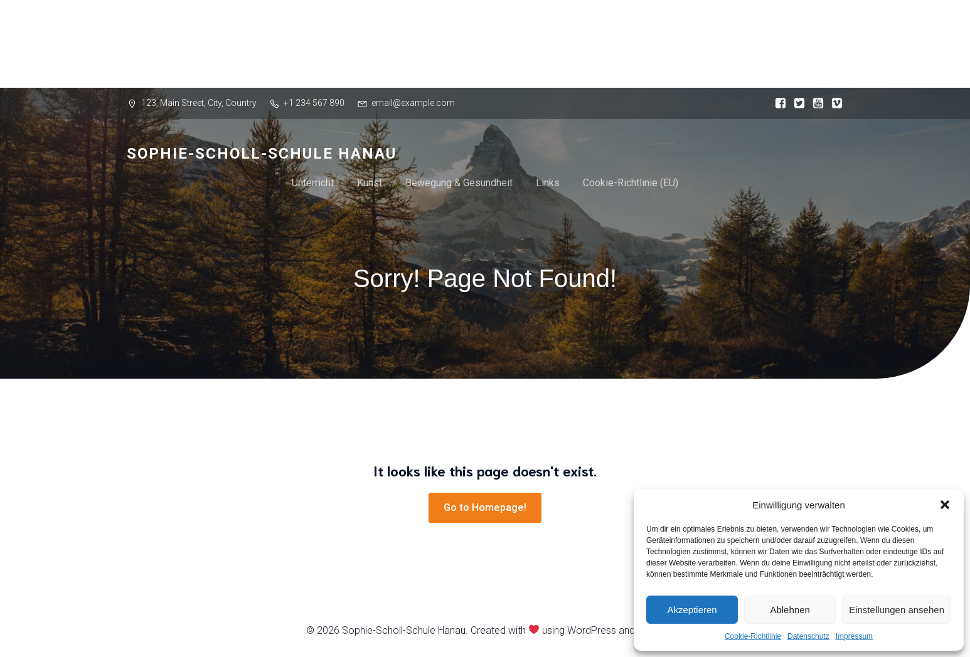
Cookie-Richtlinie (753, 636)
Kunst (369, 183)
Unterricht (313, 183)
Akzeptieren (692, 609)
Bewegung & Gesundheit (459, 183)
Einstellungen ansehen (896, 609)
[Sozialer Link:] (777, 103)
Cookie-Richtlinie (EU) (630, 183)
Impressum (854, 636)
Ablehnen (789, 609)
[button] (945, 504)
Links (548, 183)
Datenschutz (808, 636)
